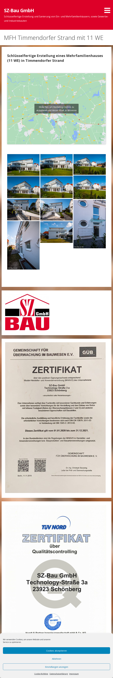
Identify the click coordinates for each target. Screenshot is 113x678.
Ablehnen (56, 658)
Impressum (74, 674)
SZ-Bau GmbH (19, 10)
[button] (108, 7)
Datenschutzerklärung (59, 674)
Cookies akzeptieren (56, 650)
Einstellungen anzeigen (56, 666)
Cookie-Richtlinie (41, 674)
